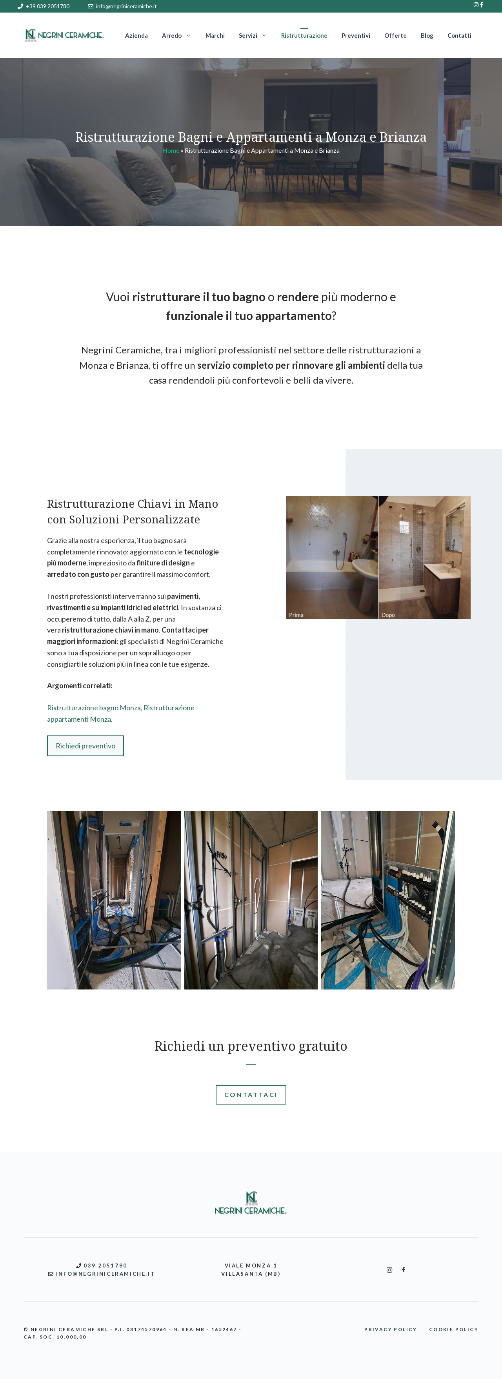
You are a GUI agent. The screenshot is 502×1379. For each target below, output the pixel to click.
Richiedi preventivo (85, 745)
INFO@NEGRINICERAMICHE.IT (105, 1274)
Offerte (395, 35)
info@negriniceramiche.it (126, 6)
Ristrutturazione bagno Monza (94, 707)
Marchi (215, 35)
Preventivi (356, 35)
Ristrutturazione (304, 35)
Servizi (256, 35)
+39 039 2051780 (47, 6)
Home (170, 150)
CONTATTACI (251, 1094)
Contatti (459, 35)
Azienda (136, 35)
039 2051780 (105, 1265)
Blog (427, 35)
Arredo (180, 35)
